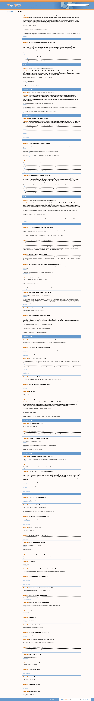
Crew (56, 74)
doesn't (31, 624)
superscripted (37, 200)
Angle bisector (48, 20)
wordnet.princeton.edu (26, 152)
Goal (41, 320)
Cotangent (25, 18)
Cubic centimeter (54, 122)
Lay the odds (50, 73)
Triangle (43, 20)
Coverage (38, 122)
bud (30, 595)
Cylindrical (46, 182)
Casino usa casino (43, 73)
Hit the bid (63, 476)
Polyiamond (73, 20)
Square (32, 21)
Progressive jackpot (70, 73)
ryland (36, 254)
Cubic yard (44, 125)
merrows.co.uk (25, 244)
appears (60, 339)
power (38, 669)
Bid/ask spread (44, 476)
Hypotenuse (46, 17)
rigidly (30, 277)
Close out (37, 474)
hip (35, 423)
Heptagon (53, 20)
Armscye (69, 179)
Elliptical (43, 180)
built (37, 632)
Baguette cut (27, 179)
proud (38, 143)
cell (36, 691)
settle (30, 647)
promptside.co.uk (25, 395)
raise (30, 669)
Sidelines (24, 319)
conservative (48, 277)
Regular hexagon (58, 20)
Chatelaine (58, 180)
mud (40, 347)
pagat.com (24, 450)
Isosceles (47, 18)
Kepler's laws (54, 99)
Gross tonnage (62, 123)
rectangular (51, 92)
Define (87, 5)
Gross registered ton (75, 121)
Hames (66, 180)
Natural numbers (73, 206)
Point (30, 320)
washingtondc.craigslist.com (27, 501)
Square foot (34, 121)
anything (35, 542)
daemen (51, 240)
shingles (34, 118)
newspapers (48, 264)
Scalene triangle (42, 18)
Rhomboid (59, 17)
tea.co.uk (24, 606)
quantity (49, 200)
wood (48, 516)
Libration (38, 99)
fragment (31, 617)
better (38, 610)
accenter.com (25, 591)
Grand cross (39, 95)
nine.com (24, 86)
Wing (36, 320)
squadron (31, 376)
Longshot (25, 72)
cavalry (37, 376)
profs (37, 347)
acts (43, 576)
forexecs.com (25, 487)
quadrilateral (45, 42)
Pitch (57, 319)
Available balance (44, 405)
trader (40, 471)
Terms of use (55, 699)
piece (36, 617)
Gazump (35, 476)
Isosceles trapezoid (30, 18)
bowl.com (24, 325)
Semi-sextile (59, 95)
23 (59, 202)
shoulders (45, 471)
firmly (34, 431)
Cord (33, 405)
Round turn (44, 475)
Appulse (52, 96)
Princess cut (42, 179)
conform (43, 438)
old (53, 277)
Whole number (42, 204)
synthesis (39, 456)
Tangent (59, 18)
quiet (30, 497)
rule (39, 542)
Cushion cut (40, 178)
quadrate (37, 92)
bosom (31, 464)
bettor (39, 68)
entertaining (32, 568)
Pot (58, 74)
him (34, 647)
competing (50, 456)
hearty (30, 399)
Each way (68, 475)
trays (51, 227)
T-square (29, 96)
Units (42, 121)
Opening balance (37, 405)
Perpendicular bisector (66, 20)
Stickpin (50, 180)
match (40, 576)
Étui (30, 182)
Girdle (69, 180)
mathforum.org (25, 62)
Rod (48, 121)
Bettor (39, 70)
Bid (59, 476)
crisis (34, 456)
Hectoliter (50, 404)
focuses (45, 568)
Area (53, 125)
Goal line (47, 319)
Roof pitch (56, 125)
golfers (34, 358)
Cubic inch (32, 404)
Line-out (32, 319)
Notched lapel (34, 178)
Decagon (55, 17)
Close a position (73, 474)
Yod (32, 96)
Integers (35, 206)
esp (44, 376)
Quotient (49, 205)
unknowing (38, 307)
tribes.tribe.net (25, 636)
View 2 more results (27, 64)
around (47, 602)
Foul (54, 319)
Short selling (25, 479)
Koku (65, 401)
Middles (46, 72)
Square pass (31, 317)
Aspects (30, 95)
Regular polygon (40, 17)
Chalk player (74, 70)
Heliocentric (49, 99)
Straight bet (39, 72)
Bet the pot (74, 72)
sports (52, 68)
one (45, 307)
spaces (52, 639)
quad (41, 384)
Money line (64, 72)
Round (24, 180)
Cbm (47, 123)
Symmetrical (56, 22)
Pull (76, 319)
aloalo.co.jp (25, 296)
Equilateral (77, 17)
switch (31, 676)
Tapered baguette (57, 178)
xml (49, 347)
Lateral (67, 319)
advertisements (56, 264)
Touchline (28, 319)
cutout (46, 175)
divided (44, 639)
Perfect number (54, 205)
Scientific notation (29, 204)
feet (38, 118)
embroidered (36, 464)
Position (77, 474)
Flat (23, 321)
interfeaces (32, 347)
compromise (53, 339)
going (41, 624)
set (40, 654)
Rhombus (35, 17)
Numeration (29, 205)
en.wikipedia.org (25, 250)
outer (48, 227)
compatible (35, 576)
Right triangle (64, 17)
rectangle (31, 15)
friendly (37, 497)
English (26, 320)
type (34, 391)
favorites (39, 554)
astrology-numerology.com (27, 108)
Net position (39, 475)
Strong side (69, 320)
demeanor (35, 277)
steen (45, 254)
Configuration (64, 95)
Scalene (61, 48)
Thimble (46, 180)
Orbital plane (35, 96)
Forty (76, 404)
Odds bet (64, 73)
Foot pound (70, 404)
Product (63, 205)
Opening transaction (43, 474)
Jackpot (24, 74)
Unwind (57, 476)
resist (47, 376)
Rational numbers (68, 204)
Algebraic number (30, 206)
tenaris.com (25, 508)
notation (53, 200)
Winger (30, 321)
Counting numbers (43, 205)
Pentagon (39, 20)
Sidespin (32, 320)
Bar (39, 179)
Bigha (47, 125)
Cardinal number (36, 204)
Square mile (59, 121)
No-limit (56, 73)
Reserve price (76, 476)
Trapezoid (59, 21)
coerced (42, 175)
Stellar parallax (64, 99)
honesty (31, 143)
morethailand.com (26, 373)
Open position (54, 474)
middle (44, 516)
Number (74, 204)
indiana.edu (25, 232)
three (47, 632)
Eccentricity (61, 96)
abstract (31, 639)
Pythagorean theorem (53, 18)
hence (30, 542)
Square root (37, 202)
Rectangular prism (37, 21)
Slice (49, 320)
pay (45, 647)
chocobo (31, 535)
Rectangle (31, 17)
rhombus (43, 15)
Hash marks (60, 317)
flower (37, 595)
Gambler (30, 70)
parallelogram (49, 15)
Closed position (32, 474)
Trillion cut (37, 180)
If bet (54, 73)
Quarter (50, 125)
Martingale (34, 72)
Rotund (44, 178)
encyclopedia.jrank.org (26, 273)
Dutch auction (67, 476)
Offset (50, 474)
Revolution (34, 99)
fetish (38, 535)
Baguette (32, 180)
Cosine (26, 20)
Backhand (53, 317)
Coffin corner (34, 321)
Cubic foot (72, 122)
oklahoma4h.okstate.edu (27, 599)
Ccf (28, 404)
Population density (53, 121)
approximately (38, 639)
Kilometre (38, 121)
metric (41, 118)
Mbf (71, 123)
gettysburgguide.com (26, 520)
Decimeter (35, 125)
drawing (41, 632)
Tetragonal (48, 21)
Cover (65, 475)
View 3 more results (27, 494)
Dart (67, 178)
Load (47, 121)
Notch (71, 180)
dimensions (32, 632)
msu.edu (24, 427)
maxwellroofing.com (26, 137)
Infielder (38, 321)
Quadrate (53, 404)
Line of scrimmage (41, 317)
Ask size (53, 476)
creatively (31, 602)
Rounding (47, 179)
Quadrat (31, 123)
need (43, 602)
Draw (45, 319)
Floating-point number (35, 205)
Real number (59, 205)
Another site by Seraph (85, 699)
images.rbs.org (25, 58)
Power (72, 202)
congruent (37, 15)
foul (45, 315)
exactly (31, 438)
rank (47, 438)
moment (45, 456)
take (49, 160)
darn (35, 143)
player (44, 554)
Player (33, 70)
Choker (61, 178)
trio (33, 254)
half (50, 175)
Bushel (24, 405)
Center (74, 319)
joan (43, 240)
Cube (32, 125)
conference (35, 587)
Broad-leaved (49, 401)
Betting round (32, 74)
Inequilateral (28, 50)
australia (46, 118)
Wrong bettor (76, 73)
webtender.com (25, 355)
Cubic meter (67, 122)
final (33, 662)
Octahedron (28, 21)
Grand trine (52, 95)
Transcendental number (57, 204)
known (48, 554)
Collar (31, 179)
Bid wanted (50, 476)
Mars (30, 99)
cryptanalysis (38, 240)
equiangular (32, 42)
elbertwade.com (25, 688)
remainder (49, 399)
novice (48, 68)
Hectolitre (46, 404)
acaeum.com (25, 236)
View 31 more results (27, 139)
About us (8, 0)
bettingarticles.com (26, 82)
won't (44, 358)
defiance (40, 160)
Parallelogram (34, 20)
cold (45, 504)
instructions (36, 654)
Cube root (77, 205)
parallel (37, 315)
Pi (66, 205)
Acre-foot (44, 123)
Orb (43, 95)
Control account (59, 405)
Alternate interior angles (72, 18)
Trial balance (25, 404)
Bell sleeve (51, 178)
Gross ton (48, 122)
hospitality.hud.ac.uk (26, 221)
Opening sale (61, 474)
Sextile (55, 95)
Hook (64, 317)
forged (33, 504)
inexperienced (33, 610)
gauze (30, 391)
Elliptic (47, 178)
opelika (31, 384)
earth (48, 639)
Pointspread (55, 70)
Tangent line (76, 317)
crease (45, 292)
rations (41, 315)
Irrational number (63, 202)
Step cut (77, 179)
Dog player (38, 73)
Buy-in (32, 476)
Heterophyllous (51, 405)
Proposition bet (66, 70)
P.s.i (28, 122)
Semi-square (34, 95)
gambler (44, 68)
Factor (63, 204)
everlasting (32, 292)
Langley (29, 125)
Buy (58, 474)
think (36, 602)
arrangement (46, 587)
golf (41, 358)
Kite (78, 18)
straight (38, 504)
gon (50, 42)
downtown (36, 384)
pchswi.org (24, 148)
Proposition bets (54, 72)
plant (45, 595)
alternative (32, 691)
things (39, 602)
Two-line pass (60, 319)
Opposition (70, 95)
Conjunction (25, 96)
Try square (74, 178)
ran (30, 504)
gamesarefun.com (26, 539)
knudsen (31, 240)
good (42, 535)
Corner (56, 317)
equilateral (39, 42)
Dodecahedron (54, 47)
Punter (43, 72)
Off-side (51, 320)
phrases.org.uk (25, 289)
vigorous (35, 399)
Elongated (54, 180)
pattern (43, 542)
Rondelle (32, 182)
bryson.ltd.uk (25, 695)
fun (33, 497)
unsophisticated (33, 68)
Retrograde (56, 96)
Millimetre (40, 123)
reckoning (36, 264)
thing (40, 516)
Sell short (62, 475)
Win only (28, 74)
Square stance (48, 317)
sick (35, 535)
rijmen (46, 240)
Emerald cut (57, 179)
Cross (35, 319)
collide (31, 456)
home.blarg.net (25, 531)
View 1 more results (27, 453)
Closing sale (67, 474)
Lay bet (70, 70)
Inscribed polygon (34, 50)
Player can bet (68, 72)
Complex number (51, 206)
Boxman (49, 72)
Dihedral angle (46, 22)
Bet (52, 70)
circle (37, 516)
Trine (48, 95)
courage (43, 143)
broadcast (50, 568)
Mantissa (47, 204)
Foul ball (59, 320)
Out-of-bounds (44, 320)
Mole (57, 202)
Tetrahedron (70, 47)
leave (39, 399)
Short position (73, 475)
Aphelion (59, 99)
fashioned (41, 277)
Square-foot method (52, 123)
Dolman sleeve (35, 179)
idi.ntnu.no (24, 680)
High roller (60, 73)
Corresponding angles (33, 22)
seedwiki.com (25, 388)
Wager (46, 70)
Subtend (60, 22)
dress (42, 464)
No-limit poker (29, 72)
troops (41, 376)
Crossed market (56, 475)
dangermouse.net (26, 304)
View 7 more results (27, 196)
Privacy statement (50, 699)
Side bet (50, 74)
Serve (38, 320)
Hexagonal (30, 20)
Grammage (64, 121)
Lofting (65, 320)
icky (30, 423)
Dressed (66, 179)
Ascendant (41, 96)
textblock (43, 227)
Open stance (68, 317)
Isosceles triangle (64, 18)
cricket (49, 292)
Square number (31, 202)
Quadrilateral (51, 17)
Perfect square (42, 202)
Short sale (39, 476)
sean (30, 254)
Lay (26, 73)
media (55, 568)
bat (42, 431)
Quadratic (44, 401)
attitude (36, 160)
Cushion (30, 178)
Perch (24, 122)
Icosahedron (43, 21)
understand (37, 624)
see (42, 423)
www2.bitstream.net (26, 460)
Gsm (35, 122)
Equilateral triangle (70, 17)
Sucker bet (43, 70)
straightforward (38, 339)
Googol (51, 204)
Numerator (69, 205)
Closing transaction (26, 475)
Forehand (41, 319)
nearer (37, 292)
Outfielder (70, 319)
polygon (56, 15)
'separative (32, 684)
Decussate (51, 22)
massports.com (25, 78)
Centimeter (32, 122)
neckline (31, 175)
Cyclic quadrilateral (75, 21)
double (41, 587)
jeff (33, 423)
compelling (39, 568)
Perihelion (45, 99)
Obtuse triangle (69, 21)
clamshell (38, 227)
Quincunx (74, 95)
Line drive (36, 317)
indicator (38, 684)
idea (30, 576)
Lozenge (69, 178)
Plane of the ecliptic (46, 96)
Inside (38, 319)
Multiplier (47, 202)
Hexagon (36, 18)
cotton (33, 595)
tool (30, 662)
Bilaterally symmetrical (61, 50)
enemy (38, 431)
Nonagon (34, 48)
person (38, 423)
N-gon (58, 47)
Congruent (32, 47)
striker (41, 292)
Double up (41, 74)
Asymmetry (25, 48)
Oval (40, 180)
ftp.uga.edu (25, 26)
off (34, 676)
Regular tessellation (42, 50)
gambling (34, 554)
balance (44, 399)
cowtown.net (25, 369)
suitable (38, 438)
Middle (36, 70)
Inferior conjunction (71, 99)
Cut (64, 319)
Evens (53, 74)
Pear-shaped (28, 180)
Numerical (39, 206)
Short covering (33, 475)
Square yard (69, 121)
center (48, 384)
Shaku (60, 125)
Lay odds (37, 74)
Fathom (58, 123)
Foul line (72, 317)
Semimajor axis (30, 100)
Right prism (50, 48)
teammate (31, 315)
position (36, 471)
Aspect (45, 95)
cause (46, 576)
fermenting (45, 347)
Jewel (65, 178)
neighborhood (43, 497)
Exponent (25, 206)
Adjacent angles (54, 21)
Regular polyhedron (74, 46)
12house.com (25, 112)
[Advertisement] (11, 33)
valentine (41, 254)
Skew (62, 21)
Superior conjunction (68, 96)
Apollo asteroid (26, 99)
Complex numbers (66, 206)
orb (46, 92)
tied (30, 358)
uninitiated (32, 307)
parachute (31, 92)
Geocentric (74, 96)
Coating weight (43, 122)
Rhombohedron (26, 22)
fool (30, 554)
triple (30, 587)
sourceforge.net (25, 351)
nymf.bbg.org (25, 329)
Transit (41, 99)
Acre (44, 121)
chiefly (31, 264)
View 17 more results (27, 115)
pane (30, 561)
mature (41, 595)
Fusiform (41, 182)
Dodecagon (48, 50)
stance (38, 358)
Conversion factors (37, 404)
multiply (31, 200)
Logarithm (69, 202)
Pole (26, 122)
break (30, 654)
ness (53, 42)
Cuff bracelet (51, 179)
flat (44, 632)
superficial (42, 264)
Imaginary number (52, 202)
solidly (31, 431)
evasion (31, 339)
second (34, 669)
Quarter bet (60, 70)
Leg (23, 20)
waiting (48, 315)
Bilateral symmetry (74, 48)
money (46, 535)
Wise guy (31, 73)
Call (34, 73)
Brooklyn (51, 319)
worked (49, 464)
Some (78, 401)
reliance (48, 143)
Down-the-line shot (75, 320)
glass (33, 561)
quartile (31, 471)
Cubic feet (40, 125)
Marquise (62, 180)
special (37, 527)
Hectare (30, 121)
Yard (34, 123)
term (39, 691)
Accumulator (46, 74)
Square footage (60, 122)
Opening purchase (49, 475)
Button (27, 182)
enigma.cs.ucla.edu (26, 643)
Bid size (72, 476)
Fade (26, 321)
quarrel (31, 160)
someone (46, 624)
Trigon (69, 48)
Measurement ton (26, 123)
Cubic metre (74, 123)
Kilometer (76, 122)
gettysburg (32, 516)
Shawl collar (62, 179)
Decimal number (45, 206)
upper (44, 384)
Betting (49, 70)
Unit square (68, 123)
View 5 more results (27, 89)
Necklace (74, 180)
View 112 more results (28, 38)
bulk (44, 431)
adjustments (41, 662)
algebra (44, 200)
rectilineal (36, 175)
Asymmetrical (40, 22)
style (52, 587)
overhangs (32, 227)
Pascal (36, 123)
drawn (42, 504)
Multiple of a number (59, 206)
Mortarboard (37, 182)
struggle (42, 92)
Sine (64, 21)
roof (30, 118)
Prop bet (59, 72)
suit (34, 438)
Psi (64, 122)
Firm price (29, 476)
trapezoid (31, 527)
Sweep (62, 320)
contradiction (46, 339)
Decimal (72, 205)
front (45, 464)
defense (45, 160)
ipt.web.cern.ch (25, 658)
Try (27, 321)
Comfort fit (74, 179)
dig (43, 307)
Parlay (28, 73)
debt (42, 647)
